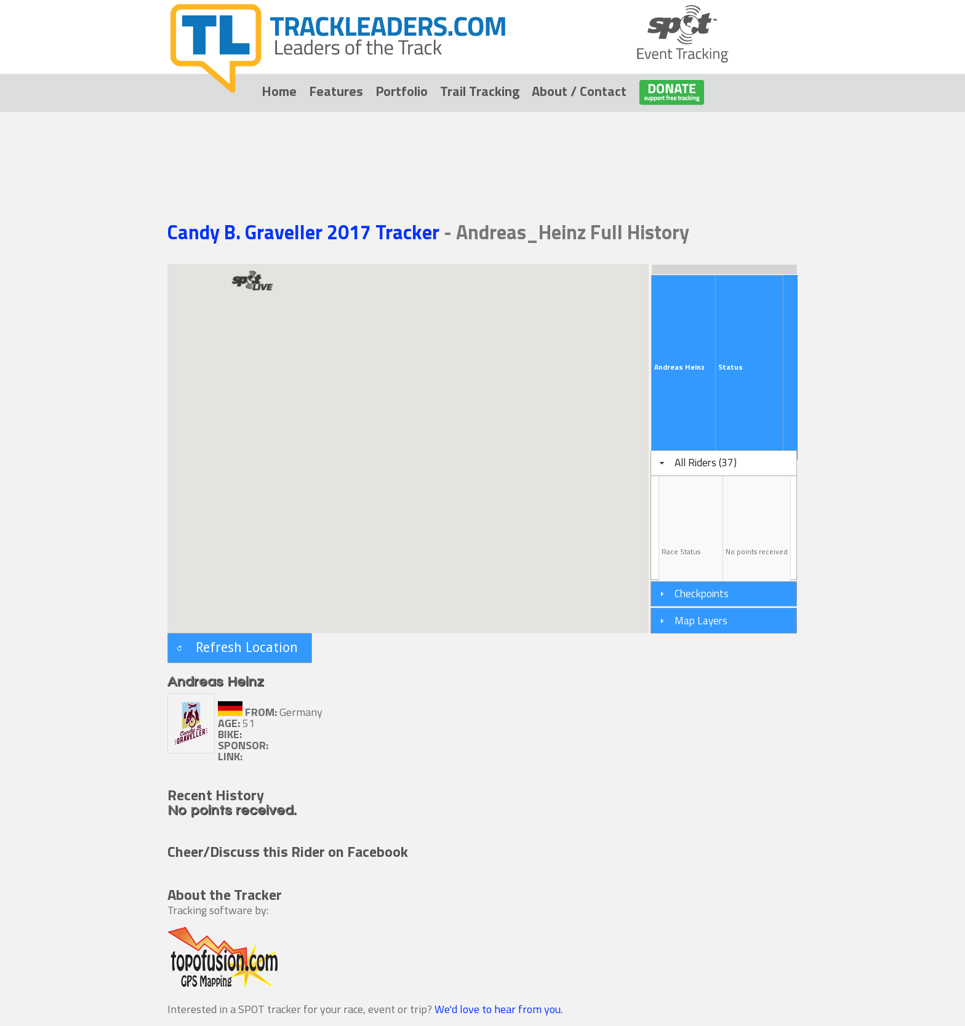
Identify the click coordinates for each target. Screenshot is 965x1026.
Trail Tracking (479, 91)
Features (336, 91)
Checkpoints (702, 593)
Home (279, 91)
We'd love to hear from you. (498, 1009)
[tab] (724, 463)
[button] (239, 648)
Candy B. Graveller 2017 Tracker (305, 232)
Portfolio (401, 91)
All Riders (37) (706, 462)
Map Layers (701, 620)
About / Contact (579, 91)
